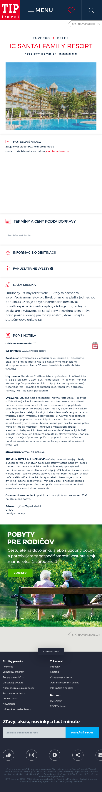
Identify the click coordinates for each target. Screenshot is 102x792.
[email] (34, 732)
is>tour (54, 781)
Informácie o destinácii (31, 252)
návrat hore (51, 651)
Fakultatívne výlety (27, 268)
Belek (63, 38)
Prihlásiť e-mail (82, 732)
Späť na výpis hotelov (86, 24)
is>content (25, 781)
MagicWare (72, 779)
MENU (40, 10)
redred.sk (78, 781)
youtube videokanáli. (58, 151)
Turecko (42, 38)
